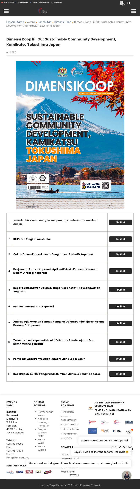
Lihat (122, 222)
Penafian (68, 412)
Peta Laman (70, 433)
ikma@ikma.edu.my (17, 457)
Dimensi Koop (62, 22)
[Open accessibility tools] (123, 3)
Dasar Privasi (70, 424)
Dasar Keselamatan (68, 418)
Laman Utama (15, 22)
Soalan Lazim (71, 429)
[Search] (129, 3)
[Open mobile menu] (6, 11)
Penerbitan (44, 22)
